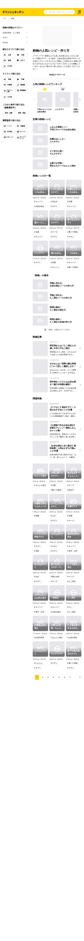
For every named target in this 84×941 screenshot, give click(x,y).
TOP (4, 18)
